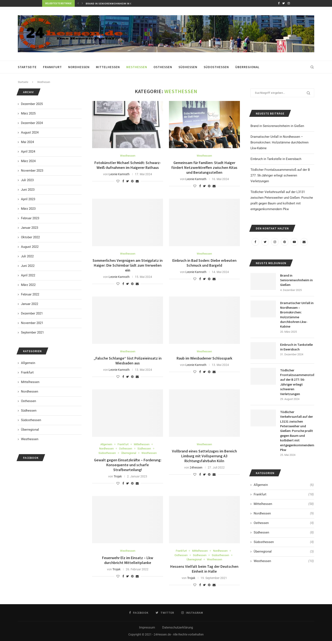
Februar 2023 (30, 218)
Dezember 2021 (32, 313)
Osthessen (163, 67)
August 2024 (30, 132)
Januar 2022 (29, 304)
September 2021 (32, 332)
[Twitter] (283, 3)
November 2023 (32, 170)
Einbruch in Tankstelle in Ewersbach (275, 159)
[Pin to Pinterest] (132, 181)
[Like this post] (117, 181)
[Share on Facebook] (123, 181)
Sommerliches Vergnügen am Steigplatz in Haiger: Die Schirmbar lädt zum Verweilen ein (128, 265)
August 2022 (30, 247)
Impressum (147, 627)
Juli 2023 (27, 180)
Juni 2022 (28, 266)
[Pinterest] (284, 242)
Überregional (247, 67)
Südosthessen (216, 67)
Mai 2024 (27, 142)
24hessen (196, 467)
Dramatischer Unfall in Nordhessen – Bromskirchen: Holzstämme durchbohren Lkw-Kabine (279, 142)
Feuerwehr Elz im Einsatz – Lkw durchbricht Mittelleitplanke (127, 560)
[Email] (304, 242)
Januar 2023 (29, 228)
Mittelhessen (108, 67)
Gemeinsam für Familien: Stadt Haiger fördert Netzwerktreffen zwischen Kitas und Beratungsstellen (204, 167)
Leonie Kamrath (119, 174)
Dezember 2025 (32, 104)
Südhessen (187, 67)
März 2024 (28, 161)
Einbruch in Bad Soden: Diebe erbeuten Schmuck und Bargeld (204, 263)
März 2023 (28, 209)
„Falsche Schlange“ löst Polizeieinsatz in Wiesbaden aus (128, 360)
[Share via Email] (137, 181)
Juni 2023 (28, 190)
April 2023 (28, 199)
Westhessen (136, 67)
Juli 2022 (27, 256)
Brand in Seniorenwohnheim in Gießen (113, 3)
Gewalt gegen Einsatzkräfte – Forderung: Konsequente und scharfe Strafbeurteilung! (127, 465)
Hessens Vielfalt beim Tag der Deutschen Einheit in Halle (204, 569)
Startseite (27, 67)
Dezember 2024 (32, 123)
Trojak (118, 476)
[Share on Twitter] (127, 181)
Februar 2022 (30, 294)
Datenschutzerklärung (177, 627)
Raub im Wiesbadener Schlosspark (204, 358)
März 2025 (28, 113)
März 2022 (28, 285)
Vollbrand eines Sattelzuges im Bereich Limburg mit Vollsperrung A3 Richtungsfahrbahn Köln (204, 456)
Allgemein (106, 444)
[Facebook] (278, 3)
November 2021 (32, 323)
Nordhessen (79, 67)
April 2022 (28, 275)
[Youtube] (294, 242)
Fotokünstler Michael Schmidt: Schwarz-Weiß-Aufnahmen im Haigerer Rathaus (127, 165)
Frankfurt (52, 67)
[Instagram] (289, 3)
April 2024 (28, 151)
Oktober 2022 (30, 237)
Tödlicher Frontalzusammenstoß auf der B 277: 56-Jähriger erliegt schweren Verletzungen (280, 175)
